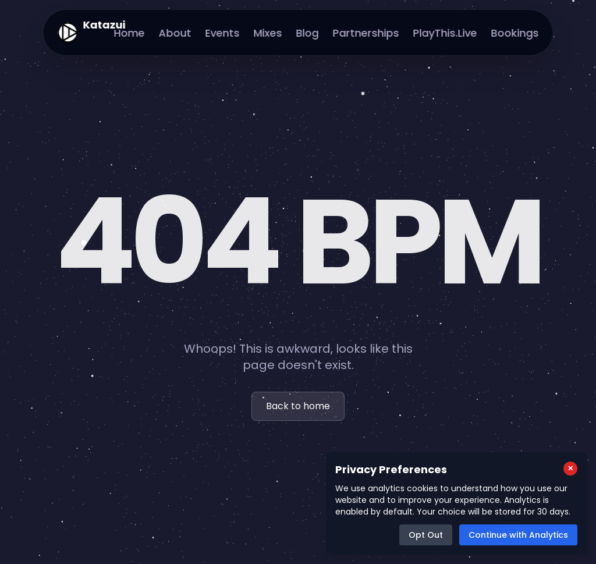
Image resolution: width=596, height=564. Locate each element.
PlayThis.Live (445, 33)
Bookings (515, 33)
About (175, 33)
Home (129, 33)
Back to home (298, 406)
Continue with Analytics (518, 535)
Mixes (268, 33)
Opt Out (426, 535)
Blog (307, 33)
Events (222, 33)
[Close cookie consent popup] (570, 469)
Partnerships (366, 33)
